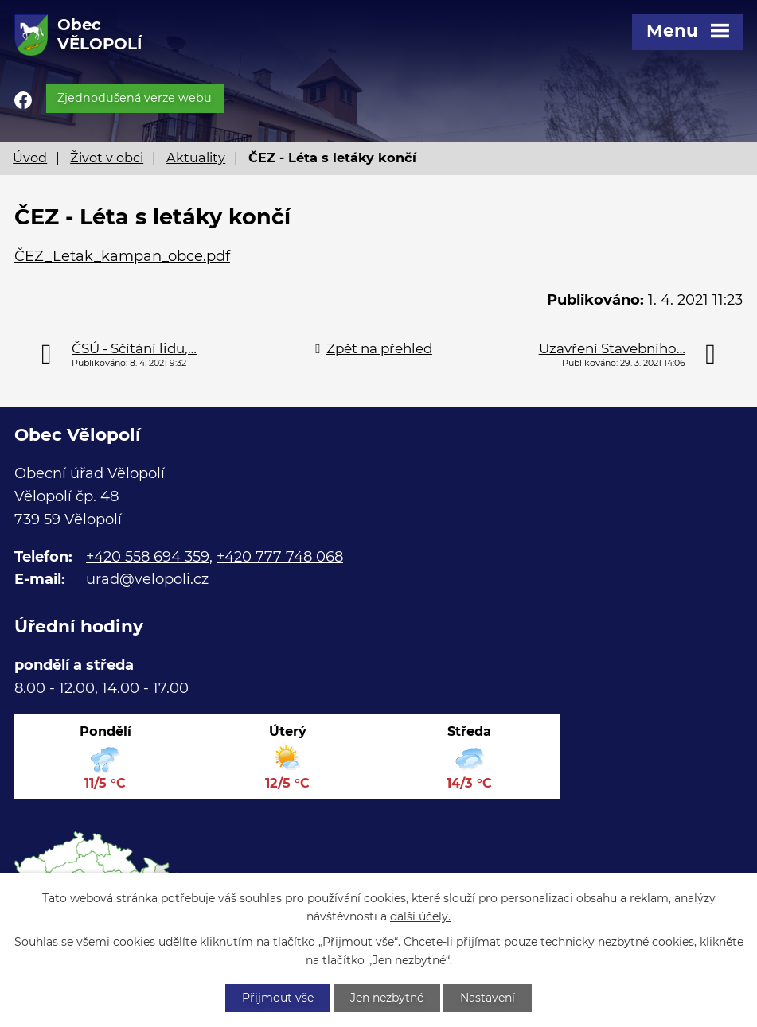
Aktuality (195, 157)
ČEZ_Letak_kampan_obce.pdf (122, 256)
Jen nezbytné (386, 997)
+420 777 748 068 (280, 557)
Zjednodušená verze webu (134, 98)
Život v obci (106, 157)
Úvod (30, 157)
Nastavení (487, 997)
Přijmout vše (278, 997)
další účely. (420, 916)
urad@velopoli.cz (147, 579)
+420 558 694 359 (147, 557)
